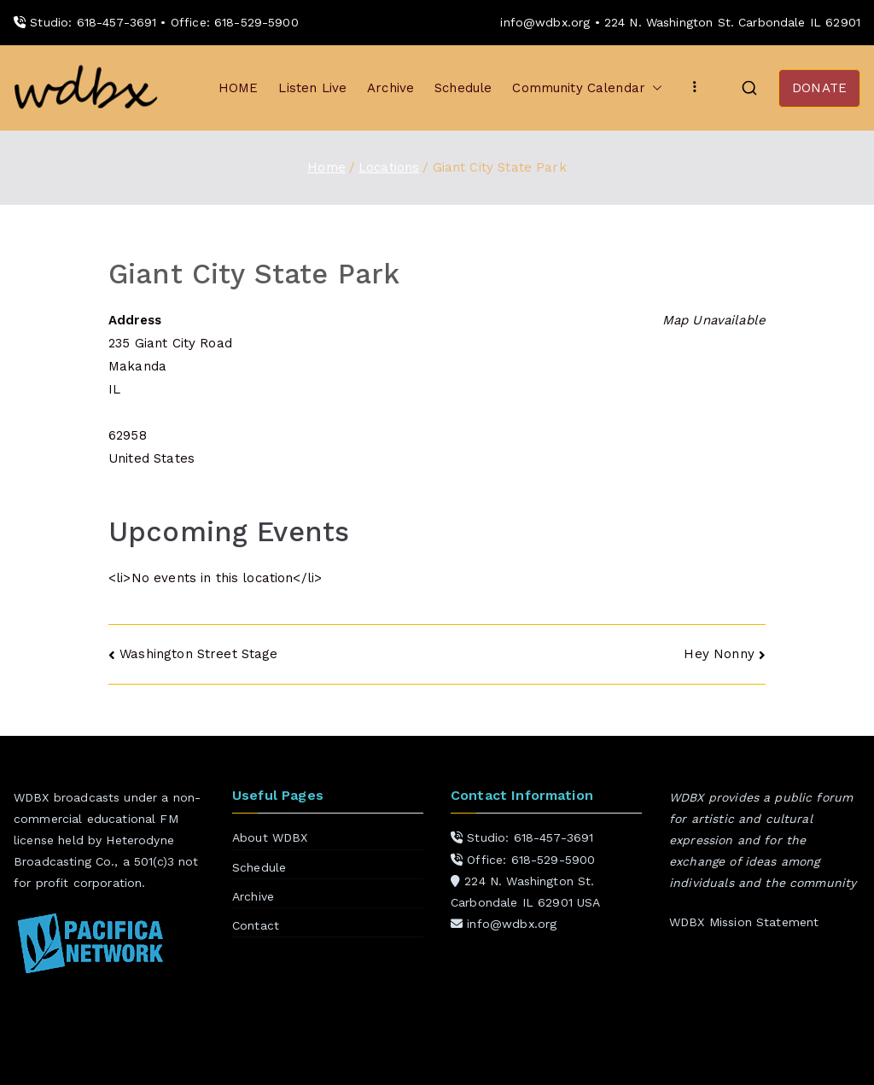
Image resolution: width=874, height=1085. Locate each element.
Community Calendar (587, 88)
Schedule (463, 88)
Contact (255, 925)
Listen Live (312, 88)
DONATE (819, 88)
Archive (390, 88)
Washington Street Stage (198, 654)
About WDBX (270, 837)
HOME (238, 88)
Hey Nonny (719, 654)
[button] (653, 88)
